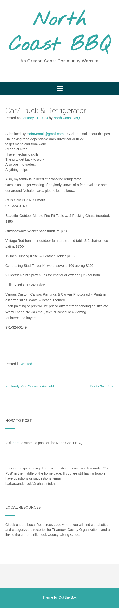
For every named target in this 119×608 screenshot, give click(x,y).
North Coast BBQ (59, 33)
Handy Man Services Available (30, 386)
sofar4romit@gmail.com (45, 134)
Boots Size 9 (102, 386)
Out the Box (68, 597)
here (16, 443)
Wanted (26, 364)
